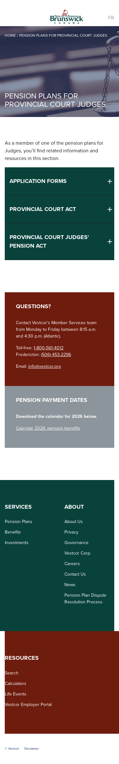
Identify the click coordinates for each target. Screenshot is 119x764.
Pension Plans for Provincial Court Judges (63, 35)
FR (111, 18)
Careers (72, 563)
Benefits (13, 532)
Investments (17, 542)
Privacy (71, 532)
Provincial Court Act (43, 209)
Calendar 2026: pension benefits (48, 428)
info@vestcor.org (44, 366)
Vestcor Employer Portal (28, 704)
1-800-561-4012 (48, 348)
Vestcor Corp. (77, 553)
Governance (76, 542)
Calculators (15, 683)
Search (11, 673)
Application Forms (38, 181)
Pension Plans (18, 521)
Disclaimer (31, 749)
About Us (73, 521)
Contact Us (75, 574)
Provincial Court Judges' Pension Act (49, 241)
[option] (59, 71)
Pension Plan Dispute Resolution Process (85, 599)
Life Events (15, 694)
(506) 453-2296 (56, 354)
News (70, 584)
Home (10, 35)
